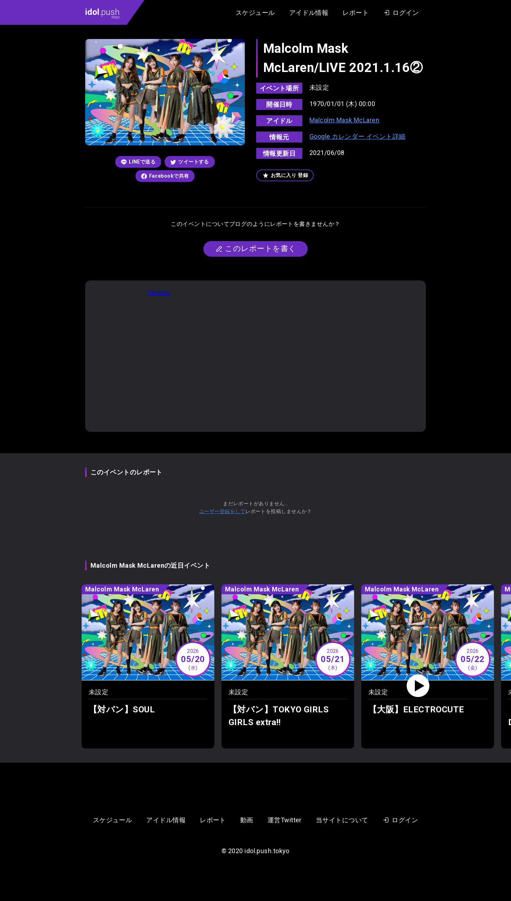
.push (102, 13)
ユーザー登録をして (222, 511)
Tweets (159, 292)
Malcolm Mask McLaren (344, 120)
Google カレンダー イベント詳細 (357, 136)
